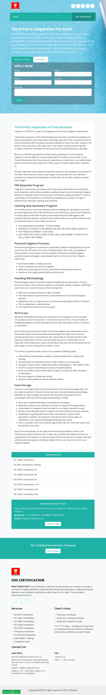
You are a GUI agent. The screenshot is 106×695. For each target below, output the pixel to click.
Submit (19, 100)
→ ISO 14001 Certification (22, 618)
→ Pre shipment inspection (23, 635)
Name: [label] (17, 70)
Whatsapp (7, 691)
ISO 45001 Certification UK (25, 479)
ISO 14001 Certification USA (25, 494)
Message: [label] (18, 87)
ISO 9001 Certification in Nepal (27, 464)
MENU (16, 16)
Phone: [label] (17, 78)
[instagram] (83, 7)
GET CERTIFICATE (83, 16)
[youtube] (87, 7)
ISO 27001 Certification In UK (26, 484)
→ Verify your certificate (65, 614)
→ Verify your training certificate (69, 618)
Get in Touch (53, 551)
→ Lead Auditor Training (22, 638)
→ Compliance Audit (20, 641)
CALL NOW (40, 59)
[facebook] (73, 7)
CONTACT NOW (53, 524)
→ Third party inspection (22, 631)
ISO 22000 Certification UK (25, 474)
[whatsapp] (78, 7)
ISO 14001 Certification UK (25, 469)
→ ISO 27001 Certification (22, 628)
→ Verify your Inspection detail (68, 621)
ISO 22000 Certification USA (25, 489)
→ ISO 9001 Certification (22, 614)
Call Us (17, 691)
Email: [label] (57, 70)
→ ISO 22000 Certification (22, 624)
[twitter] (92, 7)
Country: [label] (58, 78)
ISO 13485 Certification (23, 460)
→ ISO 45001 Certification (22, 621)
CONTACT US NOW (21, 59)
